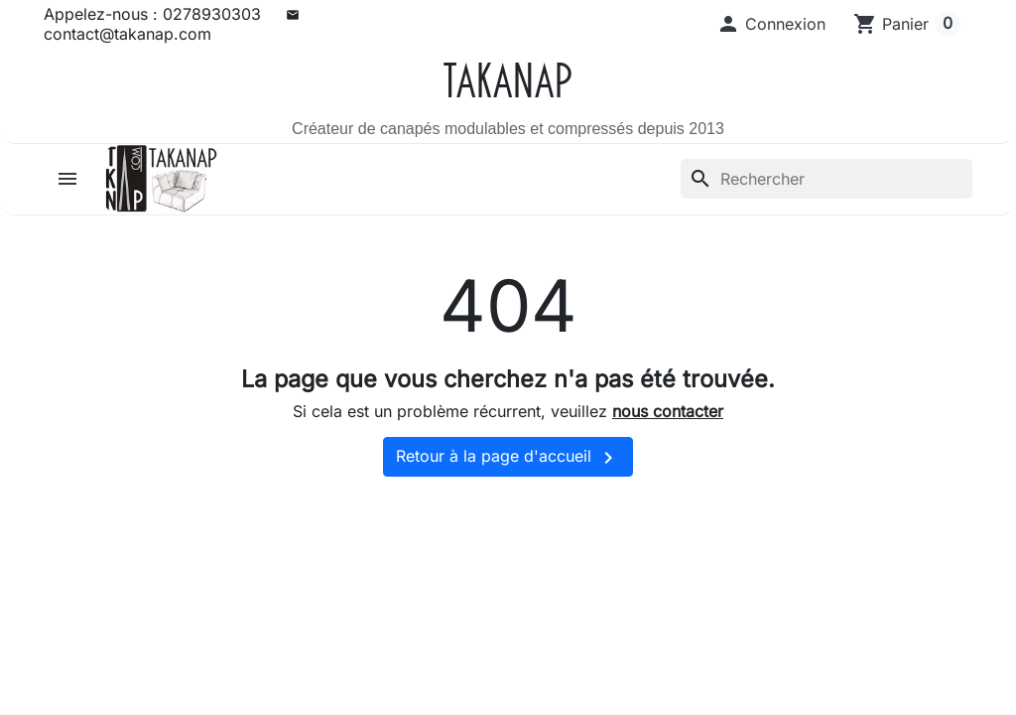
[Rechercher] (826, 179)
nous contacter (667, 411)
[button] (770, 24)
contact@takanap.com (127, 34)
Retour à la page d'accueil (508, 458)
